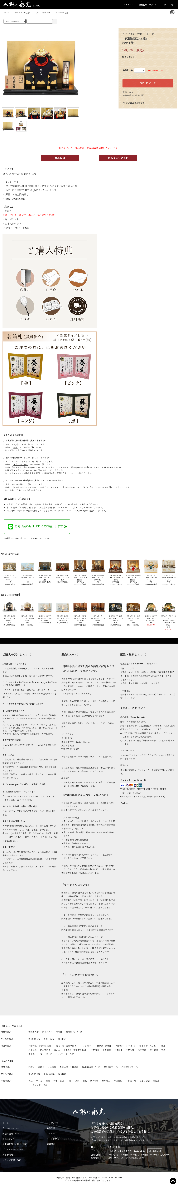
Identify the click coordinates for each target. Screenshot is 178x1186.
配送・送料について (12, 1133)
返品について (128, 92)
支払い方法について (12, 1128)
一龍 (69, 1080)
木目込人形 (47, 1031)
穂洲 (163, 1045)
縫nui (57, 1050)
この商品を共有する (134, 103)
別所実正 (106, 1080)
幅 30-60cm (34, 1038)
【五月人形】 (7, 1060)
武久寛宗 (94, 1080)
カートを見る (53, 1138)
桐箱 (15, 447)
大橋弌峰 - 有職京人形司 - (40, 1045)
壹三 (30, 1080)
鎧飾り (41, 1066)
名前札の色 (128, 70)
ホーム (7, 12)
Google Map (155, 1150)
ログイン (153, 4)
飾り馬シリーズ (111, 1066)
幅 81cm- (62, 1038)
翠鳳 (85, 1080)
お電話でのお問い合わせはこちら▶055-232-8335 (27, 538)
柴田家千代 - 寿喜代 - (126, 1045)
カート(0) (167, 4)
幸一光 (49, 1054)
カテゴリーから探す (21, 12)
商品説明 (60, 157)
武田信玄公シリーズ (91, 1066)
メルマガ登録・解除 (12, 1160)
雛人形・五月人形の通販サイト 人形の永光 (77, 1177)
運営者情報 (8, 1154)
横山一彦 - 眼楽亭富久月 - (68, 1045)
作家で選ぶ (6, 1045)
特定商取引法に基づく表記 (133, 95)
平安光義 (130, 1050)
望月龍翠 (154, 1050)
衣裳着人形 (33, 1031)
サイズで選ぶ (7, 1038)
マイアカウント (54, 1122)
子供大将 (52, 1066)
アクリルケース (20, 464)
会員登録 (141, 4)
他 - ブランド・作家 (65, 1054)
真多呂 (31, 1054)
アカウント (128, 4)
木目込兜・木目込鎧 (69, 1066)
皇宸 (48, 1080)
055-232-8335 (114, 1146)
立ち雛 (59, 1031)
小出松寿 (87, 1045)
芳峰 (163, 1050)
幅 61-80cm (49, 1038)
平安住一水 (131, 1080)
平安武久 (118, 1080)
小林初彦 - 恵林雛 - (104, 1045)
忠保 (77, 1080)
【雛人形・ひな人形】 (12, 1026)
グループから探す (41, 12)
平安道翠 (95, 1050)
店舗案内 (51, 1144)
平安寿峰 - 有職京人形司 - (75, 1050)
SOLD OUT (148, 83)
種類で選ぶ (6, 1031)
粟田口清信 (144, 1080)
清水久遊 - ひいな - (148, 1045)
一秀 (40, 1054)
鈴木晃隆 (32, 1050)
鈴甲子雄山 (58, 1080)
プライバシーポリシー (13, 1149)
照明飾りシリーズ (74, 1031)
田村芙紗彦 (45, 1050)
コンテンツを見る (61, 12)
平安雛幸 (118, 1050)
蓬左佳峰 (142, 1050)
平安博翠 (106, 1050)
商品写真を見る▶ (118, 157)
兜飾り (31, 1066)
